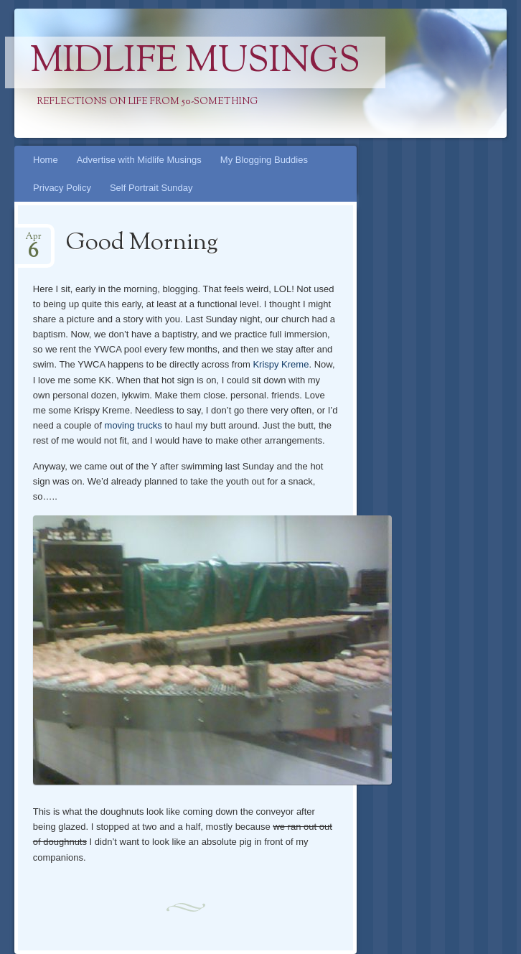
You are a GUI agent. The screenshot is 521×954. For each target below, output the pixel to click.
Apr (33, 240)
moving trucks (133, 425)
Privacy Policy (62, 187)
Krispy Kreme (281, 364)
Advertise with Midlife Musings (139, 159)
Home (45, 159)
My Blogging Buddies (264, 159)
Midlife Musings (195, 62)
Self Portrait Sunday (151, 187)
